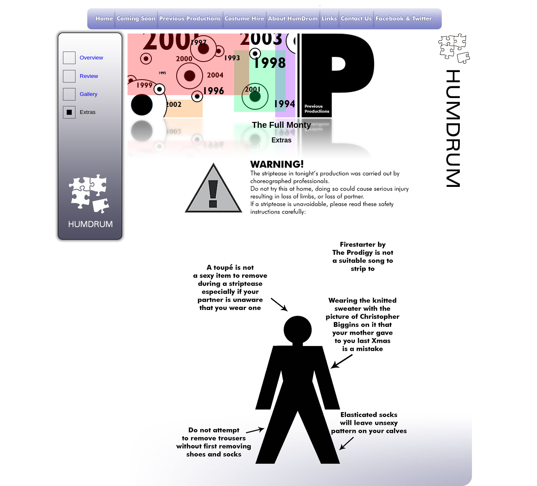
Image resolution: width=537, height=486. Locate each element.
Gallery (88, 94)
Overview (91, 57)
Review (89, 76)
